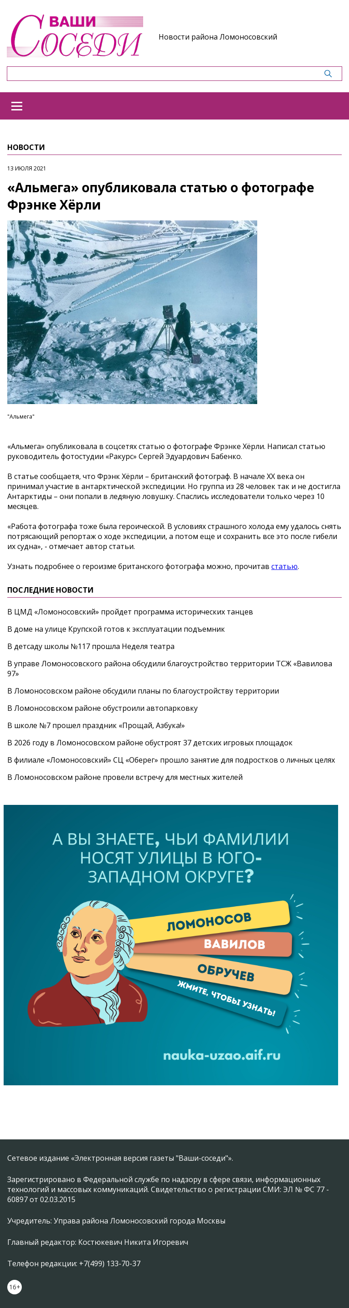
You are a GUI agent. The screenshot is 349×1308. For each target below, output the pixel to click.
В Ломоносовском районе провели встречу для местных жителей (125, 777)
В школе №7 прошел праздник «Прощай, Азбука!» (96, 725)
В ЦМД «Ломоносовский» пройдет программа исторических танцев (130, 612)
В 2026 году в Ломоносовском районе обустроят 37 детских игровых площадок (150, 743)
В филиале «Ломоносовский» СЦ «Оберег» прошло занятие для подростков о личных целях (171, 760)
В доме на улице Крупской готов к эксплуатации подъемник (116, 629)
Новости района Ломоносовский (218, 36)
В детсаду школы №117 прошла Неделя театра (90, 646)
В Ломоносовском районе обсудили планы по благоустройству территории (143, 691)
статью (284, 566)
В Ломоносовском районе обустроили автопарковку (102, 708)
